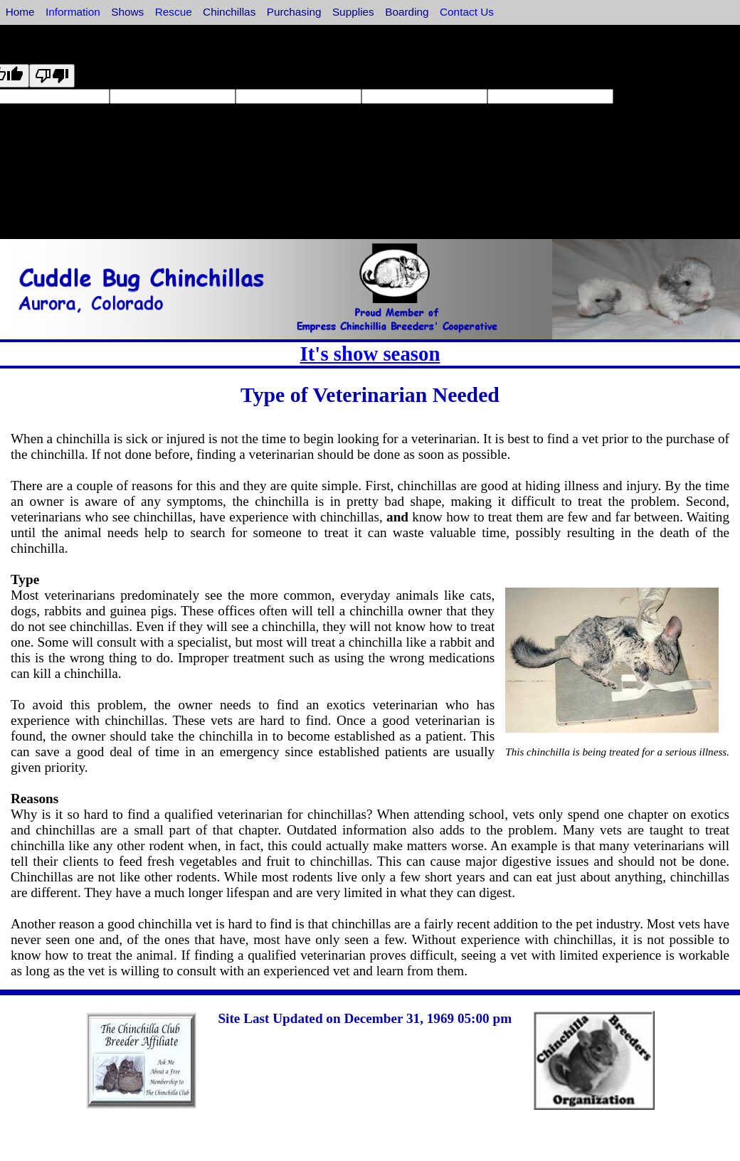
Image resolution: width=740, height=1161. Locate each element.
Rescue (173, 12)
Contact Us (467, 12)
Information (73, 12)
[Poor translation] (52, 76)
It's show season (370, 353)
